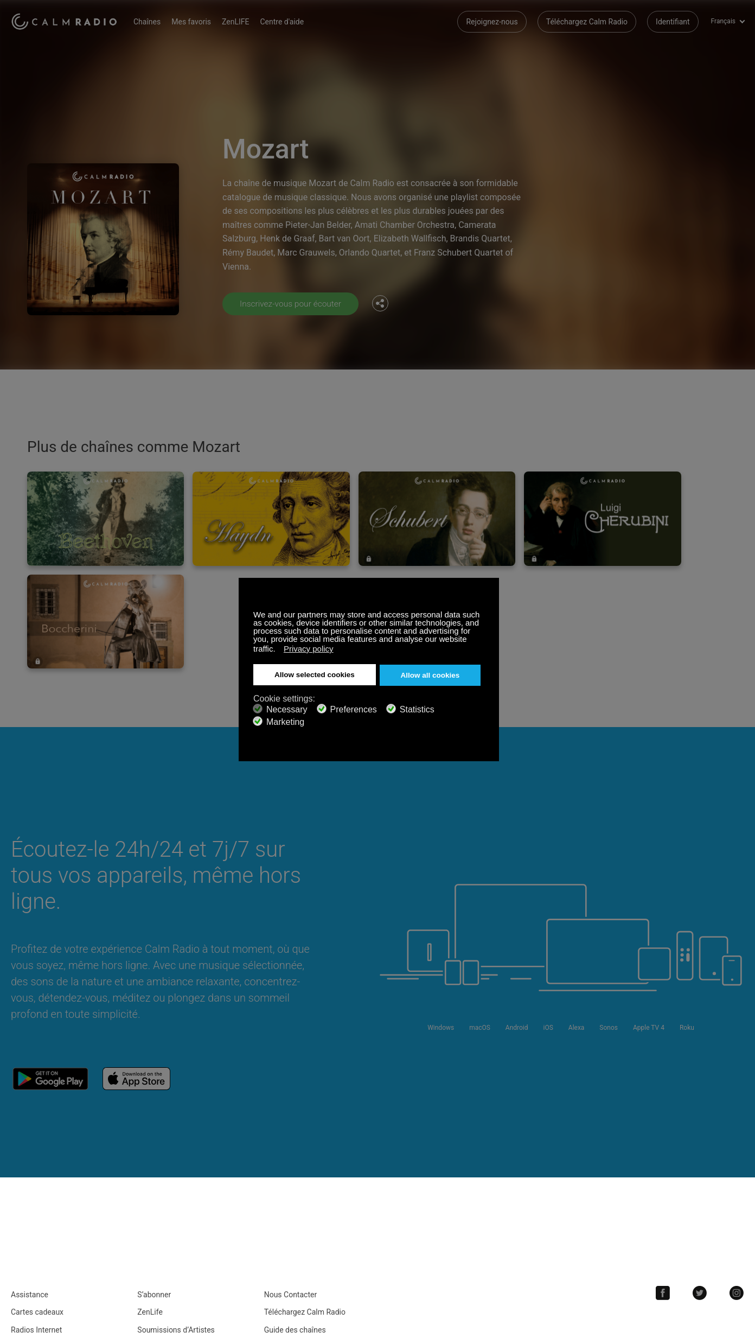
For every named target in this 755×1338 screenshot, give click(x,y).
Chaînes (151, 21)
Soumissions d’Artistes (176, 1194)
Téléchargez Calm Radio (587, 21)
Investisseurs (286, 1212)
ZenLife (149, 1177)
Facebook (665, 1158)
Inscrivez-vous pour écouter (292, 303)
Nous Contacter (290, 1159)
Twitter (701, 1158)
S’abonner (154, 1159)
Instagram (737, 1158)
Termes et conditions (46, 1212)
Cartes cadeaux (37, 1177)
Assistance (29, 1159)
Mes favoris (196, 21)
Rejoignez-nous (491, 21)
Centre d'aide (287, 21)
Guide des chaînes (295, 1194)
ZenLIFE (240, 21)
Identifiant (673, 21)
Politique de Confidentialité (182, 1212)
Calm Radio (66, 21)
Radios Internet (36, 1194)
